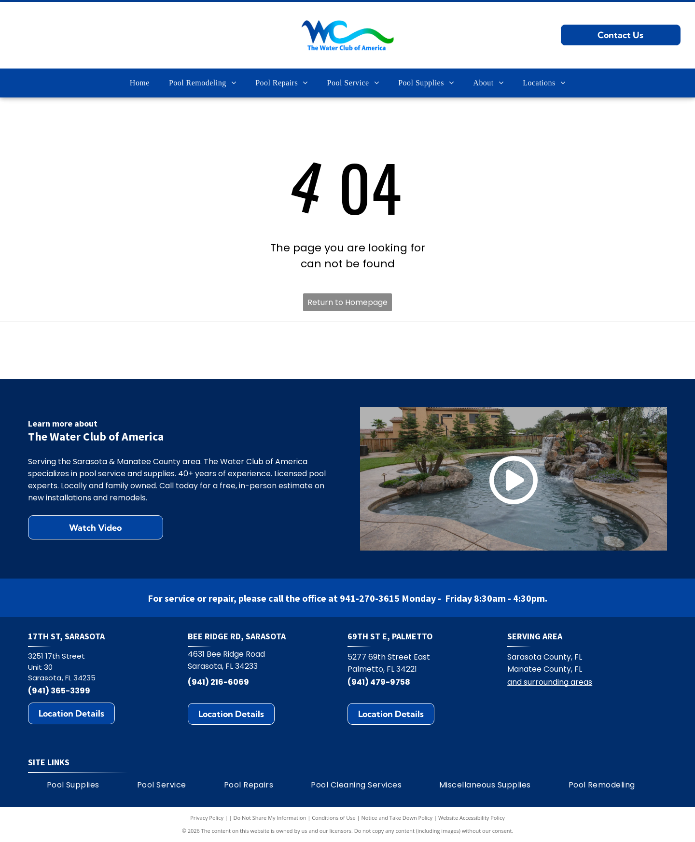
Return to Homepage (347, 302)
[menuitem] (139, 83)
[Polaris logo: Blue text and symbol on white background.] (295, 350)
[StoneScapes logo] (82, 350)
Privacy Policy (206, 817)
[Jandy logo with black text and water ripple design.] (506, 350)
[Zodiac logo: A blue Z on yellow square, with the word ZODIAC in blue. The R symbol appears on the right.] (613, 350)
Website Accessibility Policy (471, 817)
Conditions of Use (334, 817)
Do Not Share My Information (270, 817)
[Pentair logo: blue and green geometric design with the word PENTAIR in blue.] (401, 350)
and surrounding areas (549, 682)
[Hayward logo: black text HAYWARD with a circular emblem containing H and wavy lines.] (188, 350)
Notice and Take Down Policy (397, 817)
